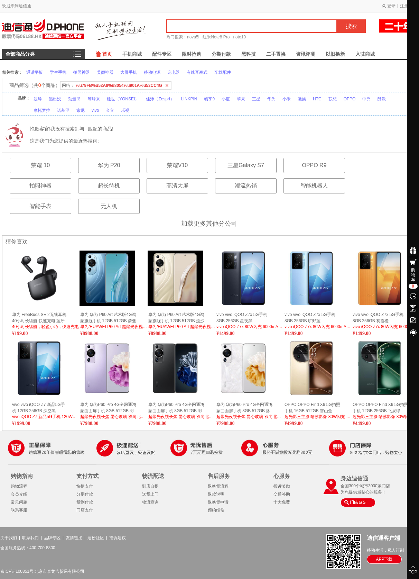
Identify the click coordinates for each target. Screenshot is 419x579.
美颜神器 (105, 72)
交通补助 (281, 494)
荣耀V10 (177, 165)
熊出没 (55, 99)
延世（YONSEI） (123, 99)
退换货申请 (218, 502)
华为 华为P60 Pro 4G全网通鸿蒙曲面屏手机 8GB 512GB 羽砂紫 (108, 408)
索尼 (80, 110)
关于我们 (8, 538)
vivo (95, 110)
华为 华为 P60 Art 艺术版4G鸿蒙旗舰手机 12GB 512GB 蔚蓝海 (108, 318)
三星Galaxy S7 (245, 165)
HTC (317, 99)
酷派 (382, 99)
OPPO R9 (314, 165)
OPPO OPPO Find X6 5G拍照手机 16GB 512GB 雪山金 (312, 407)
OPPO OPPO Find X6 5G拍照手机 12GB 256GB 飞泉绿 (380, 407)
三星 (256, 99)
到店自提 (150, 486)
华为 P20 (109, 165)
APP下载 (384, 559)
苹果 (241, 99)
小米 (286, 99)
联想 (332, 99)
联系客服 (19, 510)
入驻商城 (365, 54)
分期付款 (221, 54)
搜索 (351, 26)
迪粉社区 (95, 538)
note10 (239, 37)
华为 (271, 99)
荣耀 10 (40, 165)
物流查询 (150, 502)
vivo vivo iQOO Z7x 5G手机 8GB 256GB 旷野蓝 (310, 317)
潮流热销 (246, 186)
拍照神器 (81, 72)
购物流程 (19, 486)
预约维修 (216, 510)
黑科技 (248, 54)
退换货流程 (218, 486)
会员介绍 (19, 494)
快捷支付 (84, 486)
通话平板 (34, 72)
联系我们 (30, 538)
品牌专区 (52, 538)
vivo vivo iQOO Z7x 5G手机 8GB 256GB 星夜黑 (241, 317)
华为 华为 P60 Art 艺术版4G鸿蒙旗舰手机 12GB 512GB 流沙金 (176, 318)
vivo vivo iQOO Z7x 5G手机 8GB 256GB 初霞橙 (378, 317)
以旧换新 (335, 54)
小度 (226, 99)
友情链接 (74, 538)
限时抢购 (191, 54)
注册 (404, 5)
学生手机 (58, 72)
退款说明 (216, 494)
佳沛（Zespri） (160, 99)
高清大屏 (177, 186)
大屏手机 (128, 72)
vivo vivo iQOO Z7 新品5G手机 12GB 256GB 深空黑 (38, 407)
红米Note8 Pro (216, 37)
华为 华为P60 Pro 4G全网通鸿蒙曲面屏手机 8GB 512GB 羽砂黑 (176, 408)
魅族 (302, 99)
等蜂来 (93, 99)
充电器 (173, 72)
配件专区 (161, 54)
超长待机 (109, 186)
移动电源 (152, 72)
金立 (110, 110)
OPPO (350, 99)
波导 (38, 99)
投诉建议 (117, 538)
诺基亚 (63, 110)
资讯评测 (305, 54)
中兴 (366, 99)
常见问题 (19, 502)
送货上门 (150, 494)
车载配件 (222, 72)
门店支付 (84, 510)
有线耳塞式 (197, 72)
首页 (107, 54)
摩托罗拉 (42, 110)
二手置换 (276, 54)
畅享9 (209, 99)
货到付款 (84, 502)
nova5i (193, 37)
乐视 (125, 110)
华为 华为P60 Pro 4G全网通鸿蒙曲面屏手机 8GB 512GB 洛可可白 (244, 408)
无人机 (109, 206)
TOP (413, 572)
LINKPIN (189, 99)
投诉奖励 (281, 486)
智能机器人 (314, 186)
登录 (391, 5)
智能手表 (40, 206)
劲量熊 (74, 99)
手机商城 (132, 54)
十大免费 (281, 502)
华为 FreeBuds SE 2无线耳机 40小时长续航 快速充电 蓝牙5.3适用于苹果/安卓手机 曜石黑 (39, 318)
